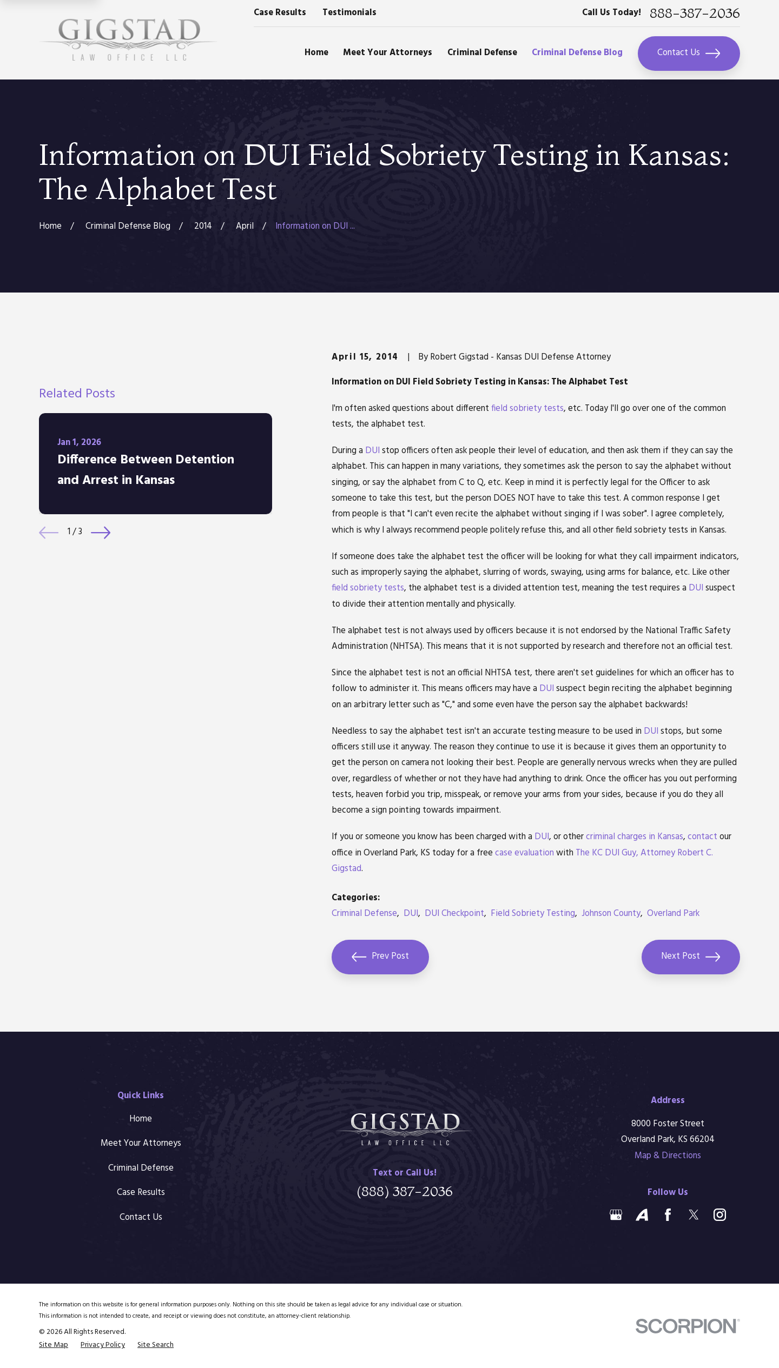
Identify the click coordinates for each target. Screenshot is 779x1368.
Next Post (690, 957)
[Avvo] (642, 1214)
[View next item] (100, 532)
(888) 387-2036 (405, 1191)
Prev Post (380, 957)
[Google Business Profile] (616, 1214)
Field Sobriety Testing (533, 914)
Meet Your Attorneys (141, 1144)
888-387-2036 (695, 13)
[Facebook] (668, 1214)
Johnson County (611, 914)
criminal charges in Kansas (634, 837)
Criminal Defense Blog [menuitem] (577, 53)
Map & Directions (668, 1156)
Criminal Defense (364, 914)
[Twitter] (694, 1214)
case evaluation (524, 853)
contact (702, 837)
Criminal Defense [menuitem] (482, 53)
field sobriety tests (527, 409)
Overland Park (673, 914)
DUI (372, 451)
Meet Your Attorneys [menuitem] (387, 53)
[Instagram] (720, 1214)
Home (140, 1119)
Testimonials (349, 13)
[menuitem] (53, 1345)
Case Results (280, 13)
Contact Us (688, 53)
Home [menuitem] (316, 53)
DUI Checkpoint (454, 914)
